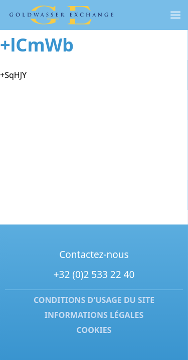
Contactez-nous (93, 254)
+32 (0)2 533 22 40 (94, 274)
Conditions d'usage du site (94, 300)
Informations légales (94, 315)
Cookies (94, 329)
